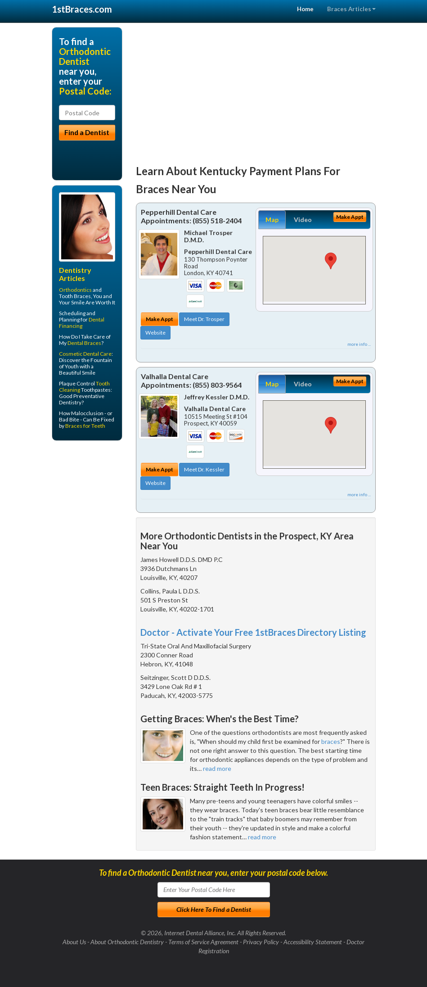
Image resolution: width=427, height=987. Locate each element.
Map (272, 219)
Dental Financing (81, 322)
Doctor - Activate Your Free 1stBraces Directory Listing (253, 632)
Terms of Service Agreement (203, 942)
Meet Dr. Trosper (204, 319)
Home (305, 9)
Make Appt (159, 319)
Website (155, 332)
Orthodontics (75, 289)
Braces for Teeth (85, 425)
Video (303, 219)
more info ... (359, 344)
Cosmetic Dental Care (85, 353)
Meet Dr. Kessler (204, 469)
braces (330, 741)
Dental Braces (84, 343)
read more (217, 768)
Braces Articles (351, 9)
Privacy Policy (261, 942)
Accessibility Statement (312, 942)
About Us (74, 942)
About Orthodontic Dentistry (127, 942)
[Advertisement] (256, 90)
